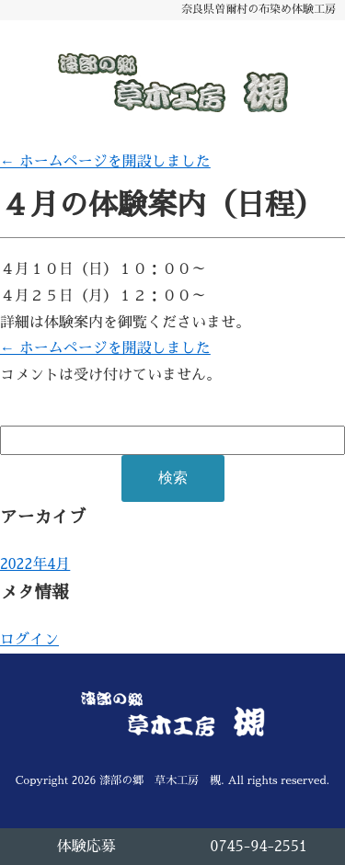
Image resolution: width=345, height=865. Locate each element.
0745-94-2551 (259, 846)
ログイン (29, 639)
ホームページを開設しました (105, 161)
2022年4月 (35, 564)
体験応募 (86, 846)
